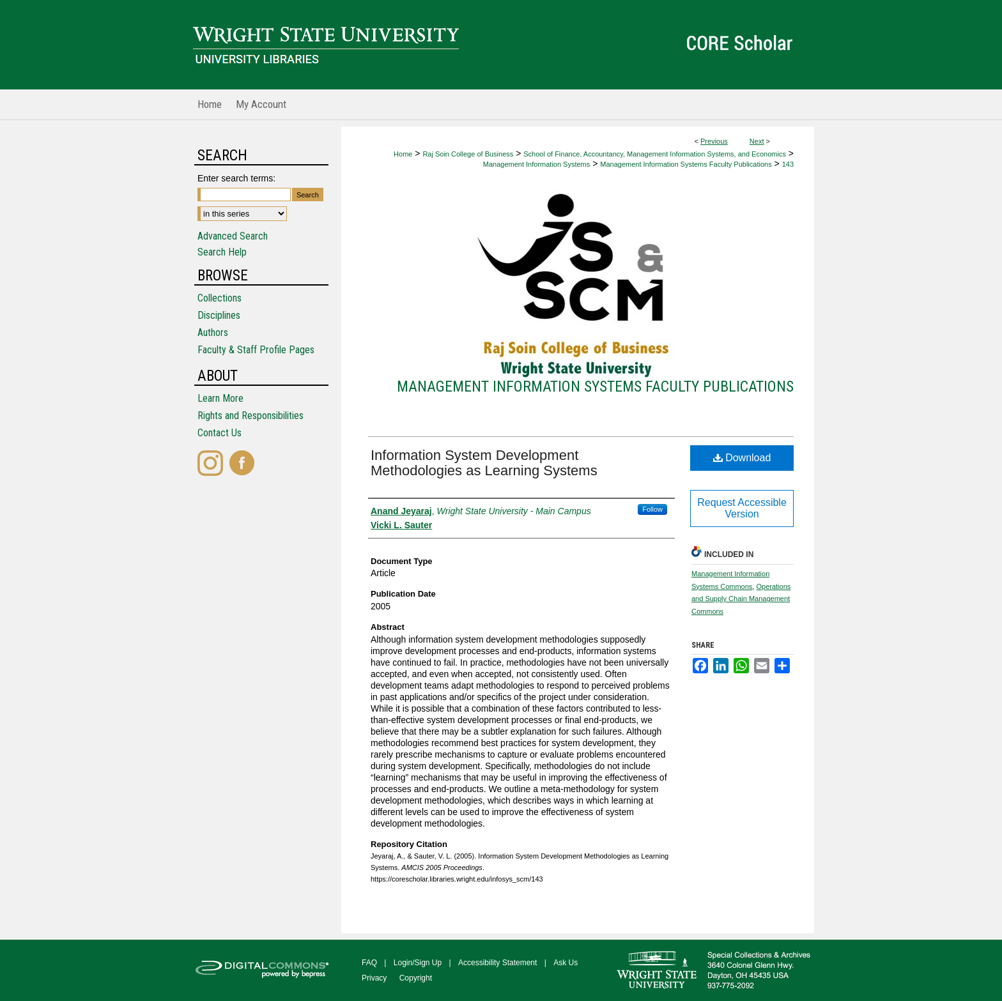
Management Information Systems (536, 164)
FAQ (369, 962)
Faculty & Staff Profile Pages (255, 350)
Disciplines (218, 315)
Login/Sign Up (418, 962)
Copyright (415, 978)
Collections (219, 298)
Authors (212, 332)
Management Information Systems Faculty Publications (685, 164)
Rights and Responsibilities (250, 415)
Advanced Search (232, 236)
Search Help (222, 252)
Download (742, 457)
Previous (714, 141)
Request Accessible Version (742, 508)
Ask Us (565, 962)
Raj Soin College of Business (467, 154)
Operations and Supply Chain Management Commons (740, 599)
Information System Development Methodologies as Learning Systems (484, 462)
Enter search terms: (236, 178)
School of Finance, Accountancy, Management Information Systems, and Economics (654, 154)
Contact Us (219, 433)
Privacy (374, 978)
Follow (652, 509)
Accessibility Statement (497, 962)
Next (757, 141)
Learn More (220, 398)
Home (403, 154)
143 (788, 164)
